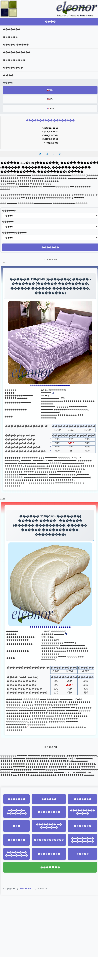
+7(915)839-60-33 (50, 132)
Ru (50, 90)
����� (5, 189)
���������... (65, 481)
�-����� (77, 198)
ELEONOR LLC (27, 891)
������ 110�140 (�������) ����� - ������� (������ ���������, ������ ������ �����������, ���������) (50, 286)
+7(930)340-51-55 (50, 139)
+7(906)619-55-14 (50, 135)
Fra (50, 108)
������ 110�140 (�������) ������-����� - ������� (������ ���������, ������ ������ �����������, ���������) (50, 527)
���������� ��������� (45, 198)
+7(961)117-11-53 (50, 128)
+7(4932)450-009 (50, 143)
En (50, 99)
